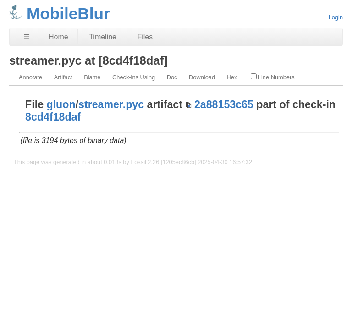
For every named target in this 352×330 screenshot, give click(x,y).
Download (202, 77)
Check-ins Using (133, 77)
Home (58, 37)
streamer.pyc (111, 104)
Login (336, 17)
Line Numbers (273, 77)
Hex (232, 77)
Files (145, 37)
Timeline (102, 37)
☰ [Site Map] (26, 37)
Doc (172, 77)
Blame (92, 77)
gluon (61, 104)
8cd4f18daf (53, 117)
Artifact (63, 77)
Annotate (30, 77)
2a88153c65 (223, 104)
